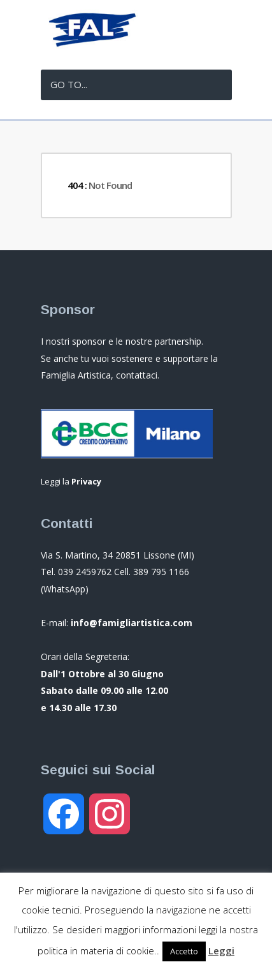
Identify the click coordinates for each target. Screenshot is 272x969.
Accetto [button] (184, 951)
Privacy (86, 481)
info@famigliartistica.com (131, 623)
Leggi (221, 950)
